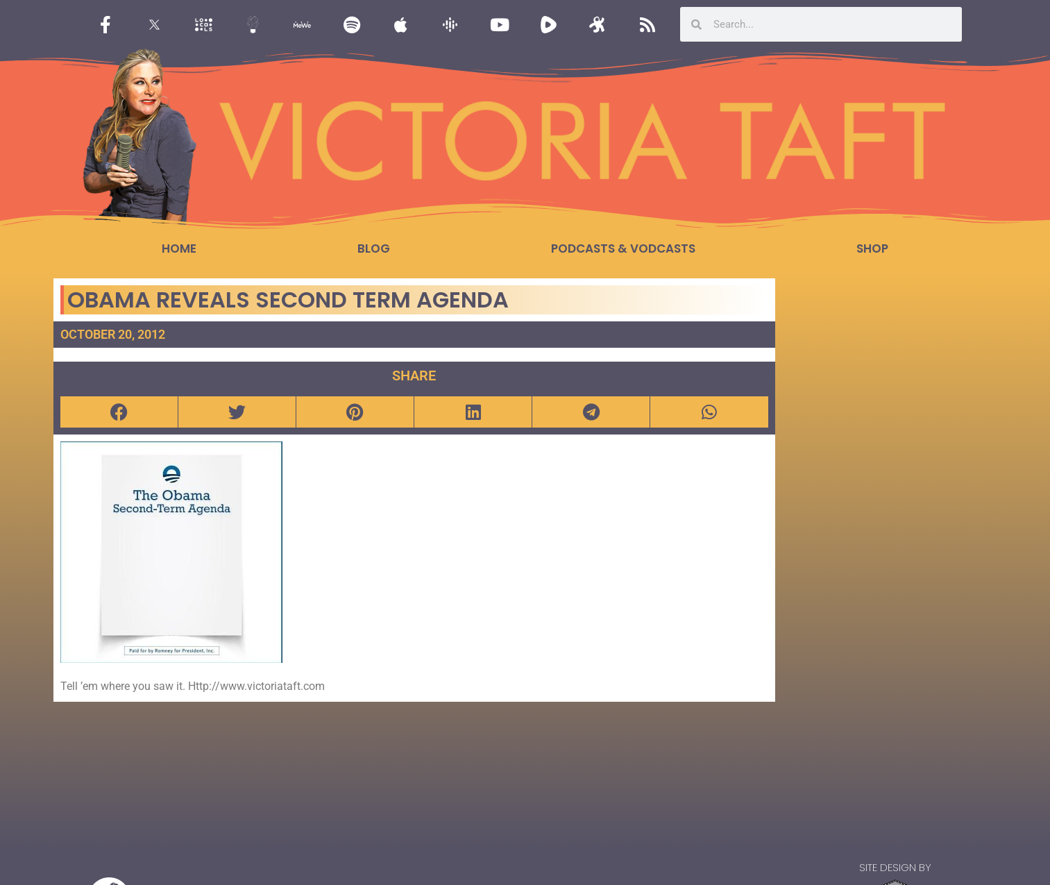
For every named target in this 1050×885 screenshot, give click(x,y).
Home (179, 248)
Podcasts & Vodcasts (623, 248)
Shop (872, 248)
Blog (373, 248)
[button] (119, 412)
